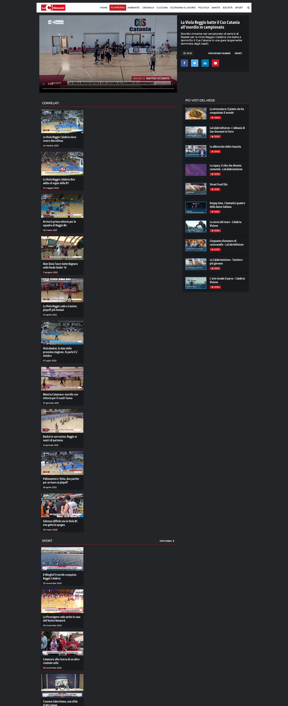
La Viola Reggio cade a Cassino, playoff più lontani (60, 308)
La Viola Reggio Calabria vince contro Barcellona (59, 139)
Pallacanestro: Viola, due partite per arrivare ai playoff (61, 480)
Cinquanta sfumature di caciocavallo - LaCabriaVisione (227, 243)
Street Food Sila (218, 184)
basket (238, 53)
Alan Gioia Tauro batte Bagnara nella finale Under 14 (60, 265)
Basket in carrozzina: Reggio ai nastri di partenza (60, 438)
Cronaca (148, 7)
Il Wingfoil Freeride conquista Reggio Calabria (59, 576)
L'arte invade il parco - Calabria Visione (227, 280)
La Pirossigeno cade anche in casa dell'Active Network (61, 619)
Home (103, 7)
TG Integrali (118, 7)
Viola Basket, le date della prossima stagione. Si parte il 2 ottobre (60, 352)
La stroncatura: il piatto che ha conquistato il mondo (227, 111)
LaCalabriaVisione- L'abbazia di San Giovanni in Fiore (227, 130)
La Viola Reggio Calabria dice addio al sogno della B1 (59, 181)
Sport (239, 7)
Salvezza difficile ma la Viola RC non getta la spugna (60, 523)
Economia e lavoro (183, 7)
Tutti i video (167, 541)
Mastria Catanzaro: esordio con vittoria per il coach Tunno (60, 396)
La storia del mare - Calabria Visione (225, 224)
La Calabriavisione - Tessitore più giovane (226, 261)
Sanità (216, 7)
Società (228, 7)
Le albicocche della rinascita (225, 147)
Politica (203, 7)
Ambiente (133, 7)
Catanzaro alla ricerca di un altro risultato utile (61, 661)
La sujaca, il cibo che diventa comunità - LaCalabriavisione (226, 167)
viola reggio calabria (219, 53)
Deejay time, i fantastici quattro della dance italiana (227, 205)
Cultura (162, 7)
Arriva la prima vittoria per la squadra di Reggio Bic (59, 223)
